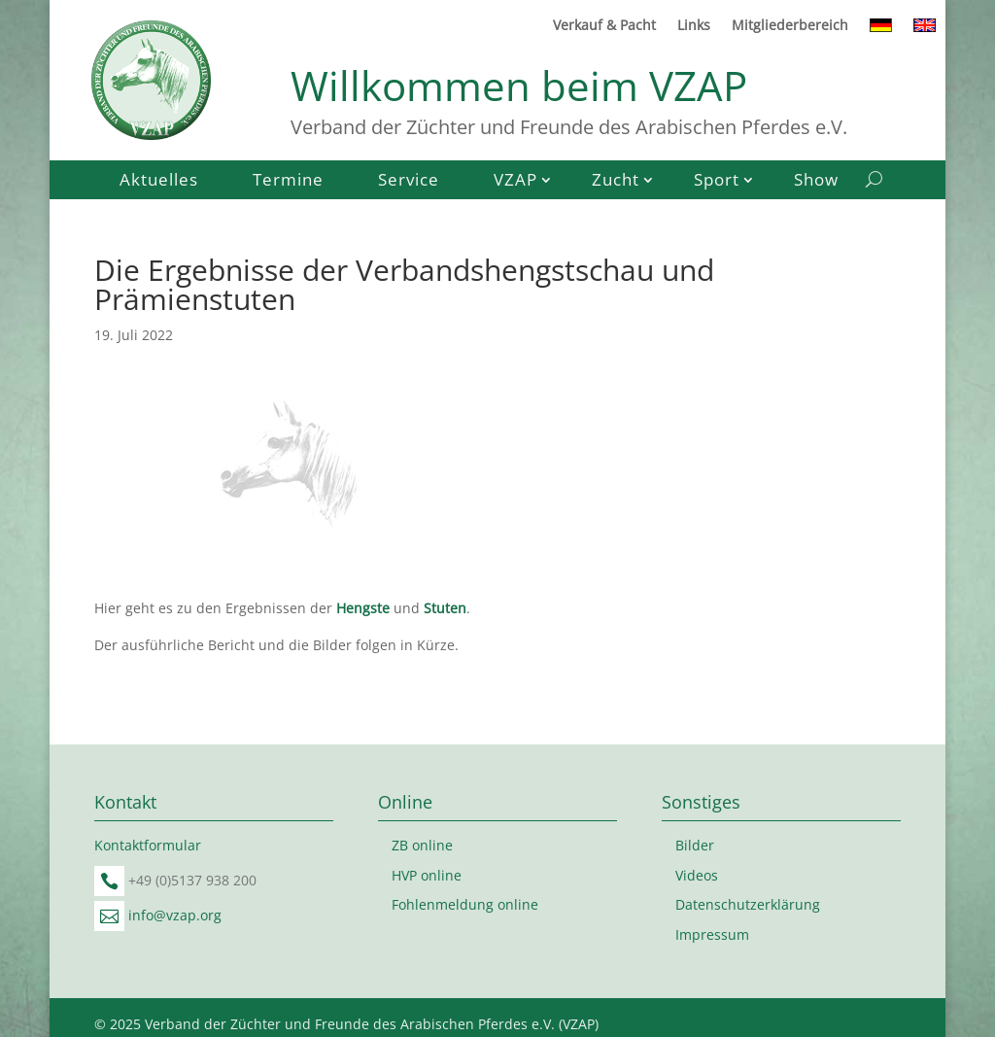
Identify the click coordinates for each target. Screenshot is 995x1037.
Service (408, 181)
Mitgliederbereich (790, 26)
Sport (716, 181)
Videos (696, 875)
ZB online (422, 845)
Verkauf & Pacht (604, 26)
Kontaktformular (147, 845)
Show (816, 181)
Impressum (712, 934)
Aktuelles (159, 181)
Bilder (694, 845)
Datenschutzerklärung (747, 904)
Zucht (615, 181)
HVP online (427, 875)
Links (693, 26)
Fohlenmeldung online (465, 904)
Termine (288, 181)
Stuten (445, 608)
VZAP (515, 181)
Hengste (363, 608)
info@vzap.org (175, 915)
